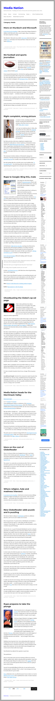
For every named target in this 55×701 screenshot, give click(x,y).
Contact (15, 14)
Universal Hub (43, 514)
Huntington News (23, 79)
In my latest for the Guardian (10, 31)
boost (8, 39)
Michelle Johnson (43, 493)
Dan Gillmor (42, 465)
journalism (24, 439)
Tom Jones (42, 513)
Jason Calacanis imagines (9, 255)
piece (5, 151)
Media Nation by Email (18, 16)
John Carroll (42, 482)
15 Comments (11, 597)
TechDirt (42, 509)
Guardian (24, 46)
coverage (29, 67)
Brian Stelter (42, 455)
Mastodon (42, 147)
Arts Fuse (42, 452)
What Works (42, 515)
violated (22, 134)
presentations (9, 401)
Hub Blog (42, 476)
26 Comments (20, 170)
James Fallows (43, 479)
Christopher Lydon (43, 460)
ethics (20, 439)
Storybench (42, 507)
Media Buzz (42, 490)
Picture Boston (43, 502)
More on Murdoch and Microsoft (20, 28)
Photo (5, 674)
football (20, 108)
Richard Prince (43, 506)
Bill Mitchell (42, 453)
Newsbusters (42, 497)
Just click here (45, 34)
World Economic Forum (9, 675)
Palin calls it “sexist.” (24, 124)
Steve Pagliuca (22, 325)
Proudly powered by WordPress (15, 695)
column (5, 70)
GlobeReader (22, 455)
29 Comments (32, 385)
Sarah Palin (14, 170)
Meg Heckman (43, 492)
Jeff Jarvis (42, 481)
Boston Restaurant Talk (44, 454)
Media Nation (13, 8)
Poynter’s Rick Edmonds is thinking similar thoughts (19, 283)
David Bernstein (43, 466)
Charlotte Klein (43, 459)
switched (23, 553)
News (17, 439)
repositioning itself (8, 159)
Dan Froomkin (43, 464)
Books (27, 14)
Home (5, 14)
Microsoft (34, 46)
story (22, 69)
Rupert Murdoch (12, 48)
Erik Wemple (42, 469)
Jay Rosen (42, 480)
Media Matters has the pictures (17, 144)
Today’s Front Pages (44, 512)
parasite (16, 611)
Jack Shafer (42, 477)
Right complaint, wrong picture (20, 116)
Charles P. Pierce (43, 456)
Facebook (42, 143)
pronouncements (27, 182)
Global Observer (43, 475)
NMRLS (30, 439)
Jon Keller (42, 483)
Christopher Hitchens (24, 168)
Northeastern (32, 108)
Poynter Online (43, 503)
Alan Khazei (14, 325)
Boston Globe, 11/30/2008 (45, 116)
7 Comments (10, 681)
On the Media (42, 501)
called (31, 455)
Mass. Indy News (7, 16)
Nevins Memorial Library (9, 408)
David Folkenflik (43, 468)
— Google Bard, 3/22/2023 (44, 99)
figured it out (7, 459)
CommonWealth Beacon (44, 461)
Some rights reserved (11, 677)
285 (24, 688)
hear (11, 584)
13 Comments (7, 291)
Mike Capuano (31, 323)
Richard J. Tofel (43, 504)
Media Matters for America (45, 491)
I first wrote (24, 38)
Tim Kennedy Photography (45, 511)
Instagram (42, 149)
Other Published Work (37, 14)
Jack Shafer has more (13, 270)
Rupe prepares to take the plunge (15, 286)
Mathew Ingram (43, 487)
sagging (29, 660)
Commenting (21, 14)
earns (29, 534)
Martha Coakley (7, 325)
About (9, 14)
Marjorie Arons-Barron (44, 486)
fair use (10, 633)
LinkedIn (42, 148)
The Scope (42, 508)
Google (20, 46)
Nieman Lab (42, 498)
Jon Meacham (31, 168)
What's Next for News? (8, 398)
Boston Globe (19, 385)
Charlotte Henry (43, 458)
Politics (17, 168)
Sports (17, 108)
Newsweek (9, 170)
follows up (9, 41)
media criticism (25, 385)
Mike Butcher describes (16, 246)
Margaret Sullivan (43, 485)
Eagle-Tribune (15, 436)
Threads (42, 145)
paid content (6, 48)
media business (29, 46)
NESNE (27, 439)
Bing (18, 46)
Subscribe (42, 134)
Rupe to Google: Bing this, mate (20, 177)
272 (10, 688)
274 (18, 688)
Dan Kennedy (14, 401)
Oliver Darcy (42, 499)
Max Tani (42, 488)
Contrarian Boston (43, 463)
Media (14, 46)
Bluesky (41, 144)
